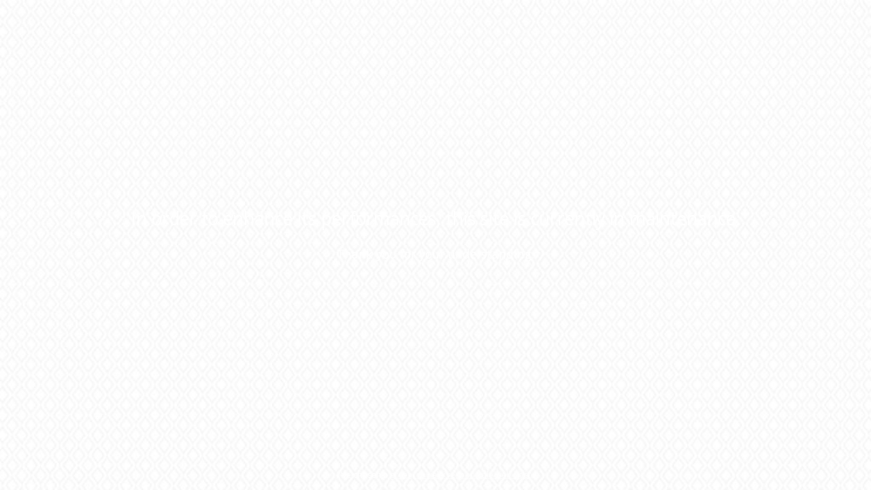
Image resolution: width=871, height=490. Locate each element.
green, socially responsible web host (460, 474)
